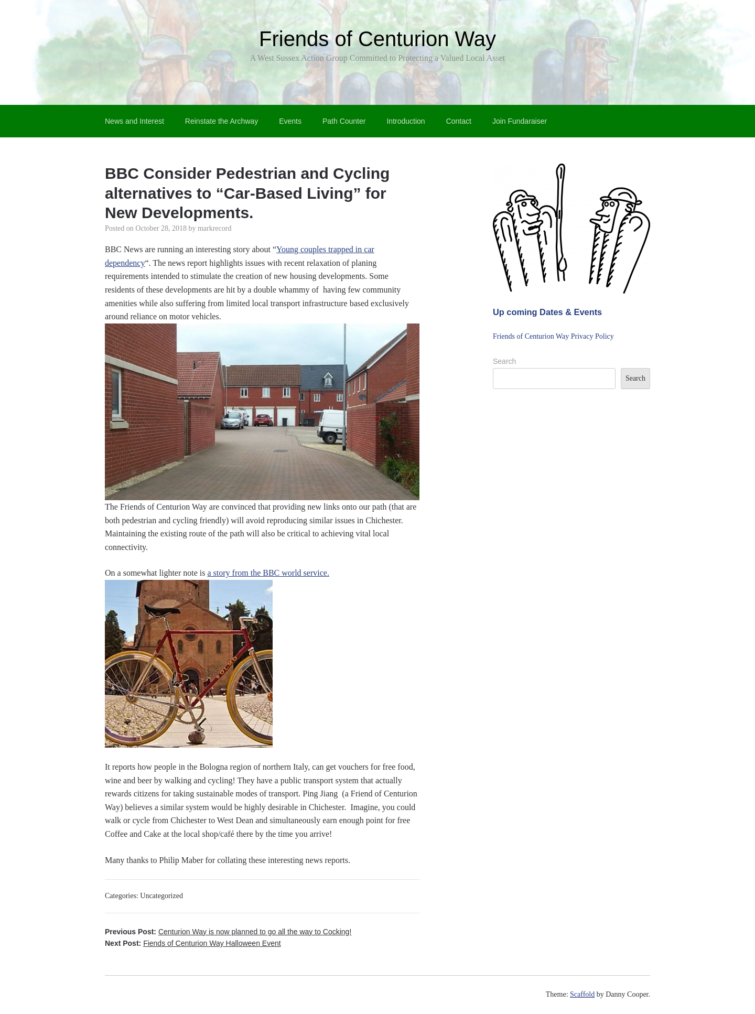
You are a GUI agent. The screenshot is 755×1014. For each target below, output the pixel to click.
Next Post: (193, 943)
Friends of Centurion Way (377, 38)
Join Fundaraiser (519, 121)
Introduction (405, 121)
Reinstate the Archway (221, 121)
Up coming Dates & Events (547, 312)
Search (504, 361)
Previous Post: (228, 931)
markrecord (215, 228)
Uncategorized (161, 896)
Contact (458, 121)
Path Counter (344, 121)
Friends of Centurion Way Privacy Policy (553, 336)
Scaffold (582, 994)
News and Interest (134, 121)
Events (290, 121)
